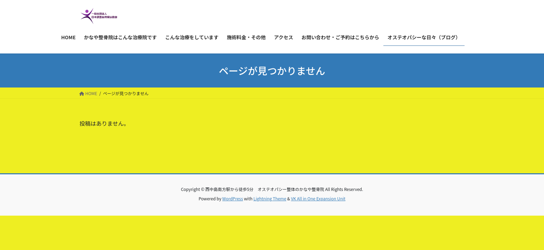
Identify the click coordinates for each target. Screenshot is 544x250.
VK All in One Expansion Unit (318, 198)
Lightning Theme (269, 198)
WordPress (232, 198)
